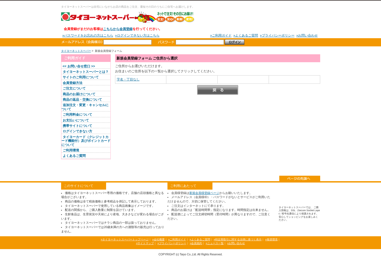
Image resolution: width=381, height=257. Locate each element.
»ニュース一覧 (215, 243)
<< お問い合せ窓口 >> (79, 66)
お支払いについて (76, 120)
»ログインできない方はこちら (137, 35)
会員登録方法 (72, 83)
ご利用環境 (71, 150)
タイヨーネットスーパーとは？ (86, 72)
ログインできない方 (77, 131)
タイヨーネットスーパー (128, 17)
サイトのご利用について (81, 77)
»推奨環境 (271, 239)
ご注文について (74, 88)
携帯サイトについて (77, 126)
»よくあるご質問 (245, 35)
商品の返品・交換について (82, 99)
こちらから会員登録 (118, 29)
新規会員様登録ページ (204, 193)
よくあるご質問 (74, 156)
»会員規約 (196, 243)
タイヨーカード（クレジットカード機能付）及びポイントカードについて (85, 141)
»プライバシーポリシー (277, 35)
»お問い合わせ (307, 35)
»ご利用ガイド (221, 35)
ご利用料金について (77, 114)
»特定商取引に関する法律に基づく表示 (238, 239)
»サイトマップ (145, 243)
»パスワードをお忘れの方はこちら (87, 35)
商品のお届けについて (79, 94)
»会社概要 (158, 239)
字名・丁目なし (128, 79)
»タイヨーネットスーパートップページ (125, 239)
